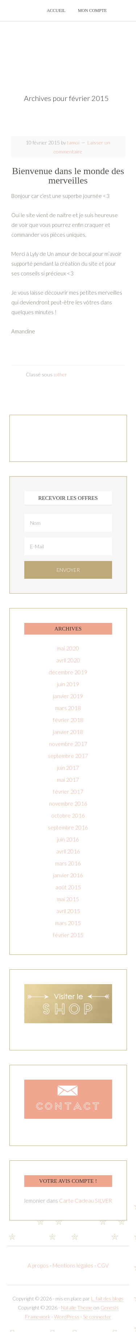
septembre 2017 (68, 755)
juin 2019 (68, 684)
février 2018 (68, 720)
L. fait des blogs (107, 1298)
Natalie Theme (76, 1307)
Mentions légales (73, 1265)
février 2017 (68, 791)
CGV (103, 1265)
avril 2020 (68, 660)
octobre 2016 (68, 815)
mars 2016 (68, 863)
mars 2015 (68, 923)
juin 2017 (68, 767)
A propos (39, 1265)
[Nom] (68, 523)
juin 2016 (68, 839)
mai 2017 (68, 779)
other (61, 374)
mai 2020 (68, 648)
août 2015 (68, 887)
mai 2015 (68, 899)
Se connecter (97, 1316)
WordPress (66, 1316)
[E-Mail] (68, 546)
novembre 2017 (68, 744)
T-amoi (68, 51)
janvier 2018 (68, 732)
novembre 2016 (68, 803)
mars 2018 (68, 708)
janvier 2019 (68, 696)
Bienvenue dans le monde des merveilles (68, 176)
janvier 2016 (68, 875)
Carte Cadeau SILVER (85, 1200)
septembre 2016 (68, 827)
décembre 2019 (68, 672)
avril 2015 (68, 911)
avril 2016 (68, 851)
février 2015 (68, 935)
